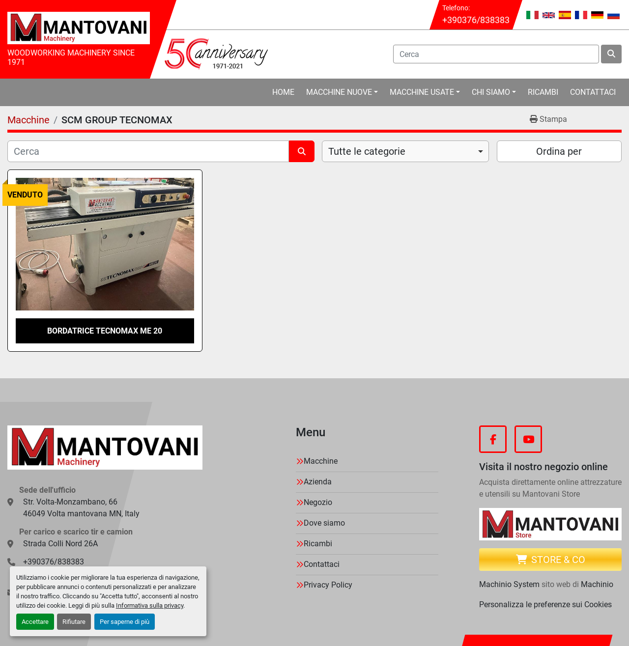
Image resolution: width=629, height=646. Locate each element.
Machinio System (509, 584)
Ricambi (543, 92)
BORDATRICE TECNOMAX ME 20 (104, 331)
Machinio (597, 584)
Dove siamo (324, 523)
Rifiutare (74, 621)
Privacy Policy (328, 585)
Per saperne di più (124, 621)
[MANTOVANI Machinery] (104, 447)
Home (283, 92)
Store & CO (550, 559)
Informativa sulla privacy (149, 605)
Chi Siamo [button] (491, 92)
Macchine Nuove (339, 92)
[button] (342, 92)
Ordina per (559, 151)
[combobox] (405, 151)
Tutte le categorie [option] (366, 151)
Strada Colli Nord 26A (60, 543)
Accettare (35, 621)
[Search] (496, 54)
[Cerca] (148, 151)
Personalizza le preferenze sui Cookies (545, 604)
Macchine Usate (422, 92)
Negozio (318, 502)
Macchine (321, 461)
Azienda (318, 481)
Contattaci (593, 92)
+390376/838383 (476, 20)
